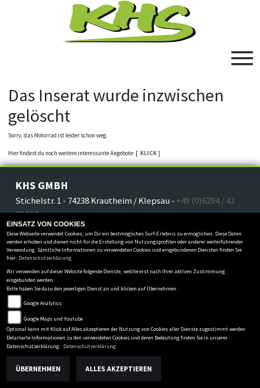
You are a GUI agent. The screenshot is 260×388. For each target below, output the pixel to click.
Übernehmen (38, 368)
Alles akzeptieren (118, 368)
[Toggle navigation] (242, 54)
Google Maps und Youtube (53, 318)
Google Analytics (43, 303)
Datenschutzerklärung (45, 257)
